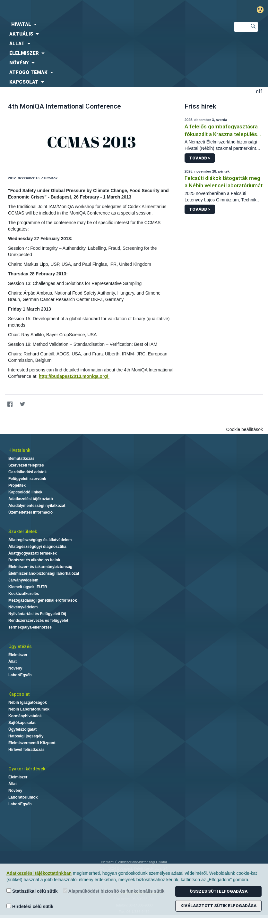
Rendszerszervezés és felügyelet (38, 620)
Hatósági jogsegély (25, 736)
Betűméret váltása (259, 91)
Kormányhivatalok (25, 716)
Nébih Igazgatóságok (27, 702)
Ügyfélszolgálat (22, 729)
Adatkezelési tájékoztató (30, 499)
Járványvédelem (23, 580)
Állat (12, 661)
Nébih (89, 10)
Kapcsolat (19, 694)
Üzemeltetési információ (30, 512)
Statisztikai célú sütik (32, 891)
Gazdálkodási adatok (27, 472)
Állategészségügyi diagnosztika (37, 546)
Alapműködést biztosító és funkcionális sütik (114, 891)
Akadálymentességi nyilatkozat (36, 505)
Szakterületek (22, 531)
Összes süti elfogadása (218, 891)
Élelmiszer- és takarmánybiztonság (40, 567)
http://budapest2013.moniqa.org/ (74, 376)
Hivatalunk (19, 450)
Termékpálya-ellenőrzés (30, 627)
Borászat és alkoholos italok (34, 560)
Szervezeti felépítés (26, 465)
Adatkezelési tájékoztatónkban (39, 873)
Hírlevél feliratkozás (26, 749)
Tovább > (199, 158)
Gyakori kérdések (26, 768)
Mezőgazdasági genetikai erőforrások (42, 600)
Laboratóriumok (23, 797)
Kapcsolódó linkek (25, 492)
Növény (15, 668)
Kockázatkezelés (23, 593)
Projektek (17, 485)
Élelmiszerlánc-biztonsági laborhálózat (43, 573)
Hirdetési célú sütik (29, 906)
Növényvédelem (23, 607)
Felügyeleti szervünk (27, 478)
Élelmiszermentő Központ (32, 743)
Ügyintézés (20, 646)
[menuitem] (112, 24)
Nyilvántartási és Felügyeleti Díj (37, 614)
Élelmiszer (17, 655)
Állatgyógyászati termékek (32, 553)
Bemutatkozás (21, 458)
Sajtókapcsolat (22, 722)
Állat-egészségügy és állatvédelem (40, 540)
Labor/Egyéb (20, 675)
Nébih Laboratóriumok (28, 709)
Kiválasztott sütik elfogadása (218, 905)
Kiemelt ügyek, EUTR (27, 587)
